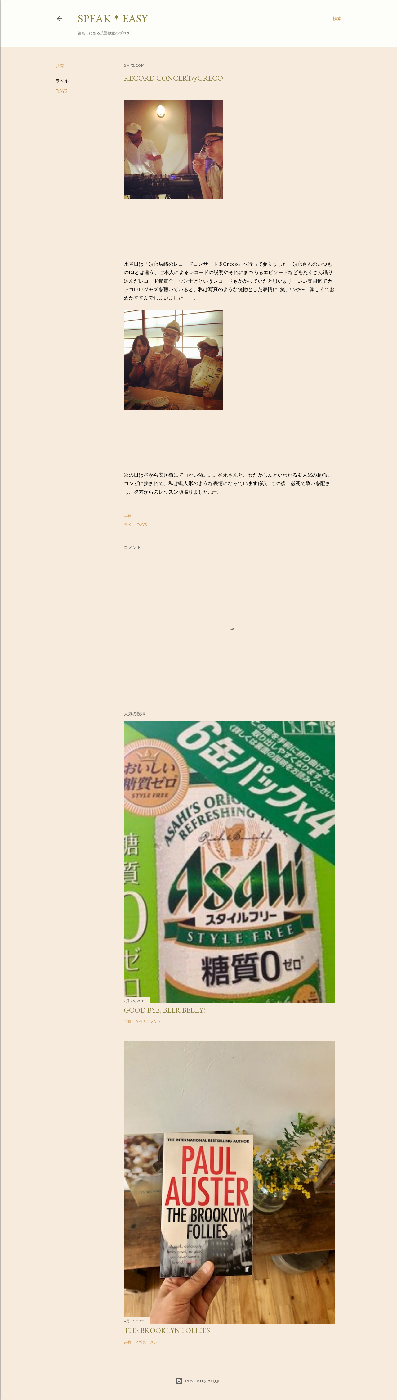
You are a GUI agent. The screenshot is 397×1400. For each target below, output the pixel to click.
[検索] (337, 18)
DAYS (62, 91)
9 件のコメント (148, 1021)
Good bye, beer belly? (165, 1010)
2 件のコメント (148, 1341)
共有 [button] (60, 66)
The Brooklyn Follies (167, 1330)
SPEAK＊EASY (113, 18)
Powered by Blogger (198, 1380)
